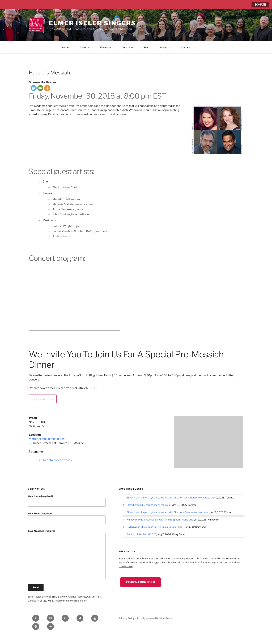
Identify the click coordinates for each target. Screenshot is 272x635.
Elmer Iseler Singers (92, 23)
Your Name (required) (67, 501)
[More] (47, 88)
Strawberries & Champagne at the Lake (149, 504)
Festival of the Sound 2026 (141, 534)
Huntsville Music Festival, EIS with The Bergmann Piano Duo (160, 519)
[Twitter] (34, 88)
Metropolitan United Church (47, 439)
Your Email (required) (67, 518)
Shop (146, 47)
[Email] (40, 88)
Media (165, 47)
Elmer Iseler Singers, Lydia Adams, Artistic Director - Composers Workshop (168, 512)
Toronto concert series (57, 460)
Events (105, 47)
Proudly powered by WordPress (154, 618)
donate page (126, 566)
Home (65, 47)
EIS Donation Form (140, 582)
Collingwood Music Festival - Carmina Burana (152, 526)
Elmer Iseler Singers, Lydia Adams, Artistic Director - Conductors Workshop (168, 497)
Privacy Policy (126, 618)
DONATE (260, 4)
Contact (185, 47)
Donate (127, 47)
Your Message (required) (67, 554)
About (85, 47)
